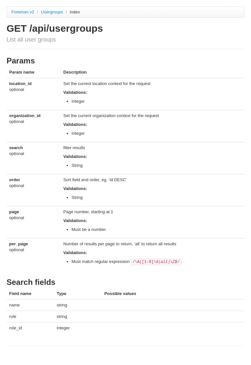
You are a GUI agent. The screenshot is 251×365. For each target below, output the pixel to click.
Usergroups (52, 11)
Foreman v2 (22, 11)
